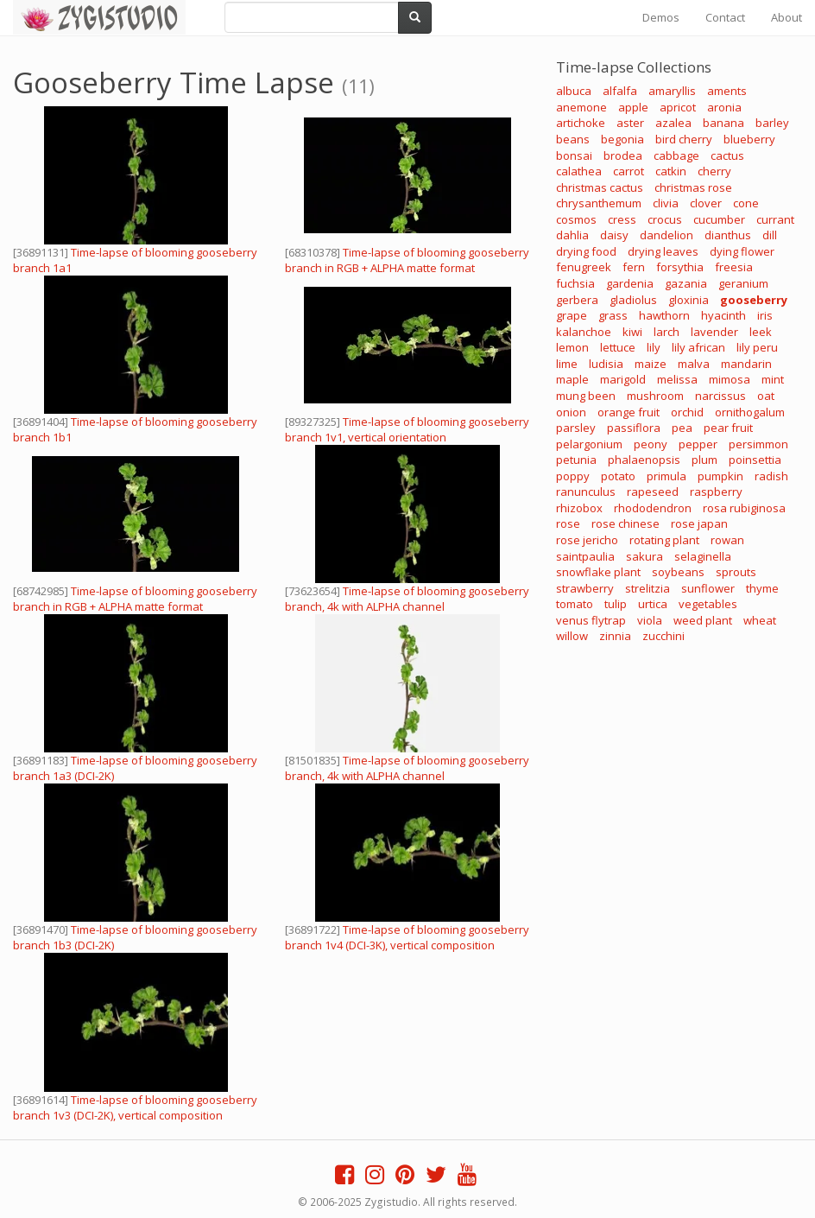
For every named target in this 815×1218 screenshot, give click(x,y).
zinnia (615, 636)
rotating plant (664, 540)
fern (633, 267)
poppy (573, 476)
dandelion (666, 235)
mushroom (655, 395)
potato (618, 476)
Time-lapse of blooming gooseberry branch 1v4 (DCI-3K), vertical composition (407, 937)
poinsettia (755, 459)
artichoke (580, 122)
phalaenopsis (644, 459)
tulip (615, 604)
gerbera (577, 300)
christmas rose (693, 187)
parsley (576, 427)
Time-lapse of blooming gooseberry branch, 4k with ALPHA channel (407, 598)
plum (704, 459)
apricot (678, 107)
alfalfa (620, 90)
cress (622, 219)
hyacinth (723, 315)
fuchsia (575, 283)
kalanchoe (583, 331)
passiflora (633, 427)
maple (572, 379)
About (786, 17)
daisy (614, 235)
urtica (652, 604)
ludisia (606, 363)
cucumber (719, 219)
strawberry (585, 588)
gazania (686, 283)
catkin (670, 171)
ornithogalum (750, 412)
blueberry (749, 139)
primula (666, 476)
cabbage (676, 155)
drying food (586, 251)
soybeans (678, 572)
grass (613, 315)
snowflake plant (598, 572)
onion (571, 412)
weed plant (702, 620)
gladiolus (633, 300)
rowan (727, 540)
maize (651, 363)
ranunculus (586, 491)
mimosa (729, 379)
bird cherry (683, 139)
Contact (725, 17)
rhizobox (579, 508)
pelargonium (589, 444)
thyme (762, 588)
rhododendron (653, 508)
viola (649, 620)
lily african (698, 347)
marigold (623, 379)
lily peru (757, 347)
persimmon (758, 444)
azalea (673, 122)
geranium (743, 283)
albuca (573, 90)
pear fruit (728, 427)
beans (573, 139)
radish (771, 476)
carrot (628, 171)
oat (765, 395)
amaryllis (672, 90)
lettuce (617, 347)
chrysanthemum (598, 203)
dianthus (727, 235)
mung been (586, 395)
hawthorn (664, 315)
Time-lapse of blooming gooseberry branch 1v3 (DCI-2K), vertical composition (135, 1107)
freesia (734, 267)
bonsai (574, 155)
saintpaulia (585, 556)
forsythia (680, 267)
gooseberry (753, 300)
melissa (677, 379)
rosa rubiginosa (744, 508)
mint (772, 379)
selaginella (702, 556)
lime (567, 363)
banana (723, 122)
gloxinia (688, 300)
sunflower (708, 588)
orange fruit (628, 412)
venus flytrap (591, 620)
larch (666, 331)
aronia (724, 107)
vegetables (708, 604)
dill (769, 235)
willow (572, 636)
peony (650, 444)
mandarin (746, 363)
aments (727, 90)
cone (746, 203)
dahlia (572, 235)
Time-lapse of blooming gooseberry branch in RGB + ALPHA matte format (407, 260)
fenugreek (583, 267)
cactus (727, 155)
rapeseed (653, 491)
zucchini (663, 636)
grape (571, 315)
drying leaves (663, 251)
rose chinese (625, 523)
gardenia (630, 283)
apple (633, 107)
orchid (687, 412)
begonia (622, 139)
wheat (759, 620)
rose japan (699, 523)
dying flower (742, 251)
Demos (660, 17)
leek (760, 331)
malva (694, 363)
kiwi (632, 331)
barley (772, 122)
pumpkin (720, 476)
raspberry (716, 491)
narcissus (720, 395)
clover (706, 203)
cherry (714, 171)
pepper (698, 444)
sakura (644, 556)
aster (630, 122)
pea (682, 427)
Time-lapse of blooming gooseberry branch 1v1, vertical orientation (407, 429)
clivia (666, 203)
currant (775, 219)
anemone (581, 107)
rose (568, 523)
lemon (572, 347)
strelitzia (647, 588)
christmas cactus (599, 187)
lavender (714, 331)
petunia (576, 459)
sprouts (736, 572)
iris (765, 315)
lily (653, 347)
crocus (665, 219)
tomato (574, 604)
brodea (622, 155)
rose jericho (587, 540)
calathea (579, 171)
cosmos (576, 219)
